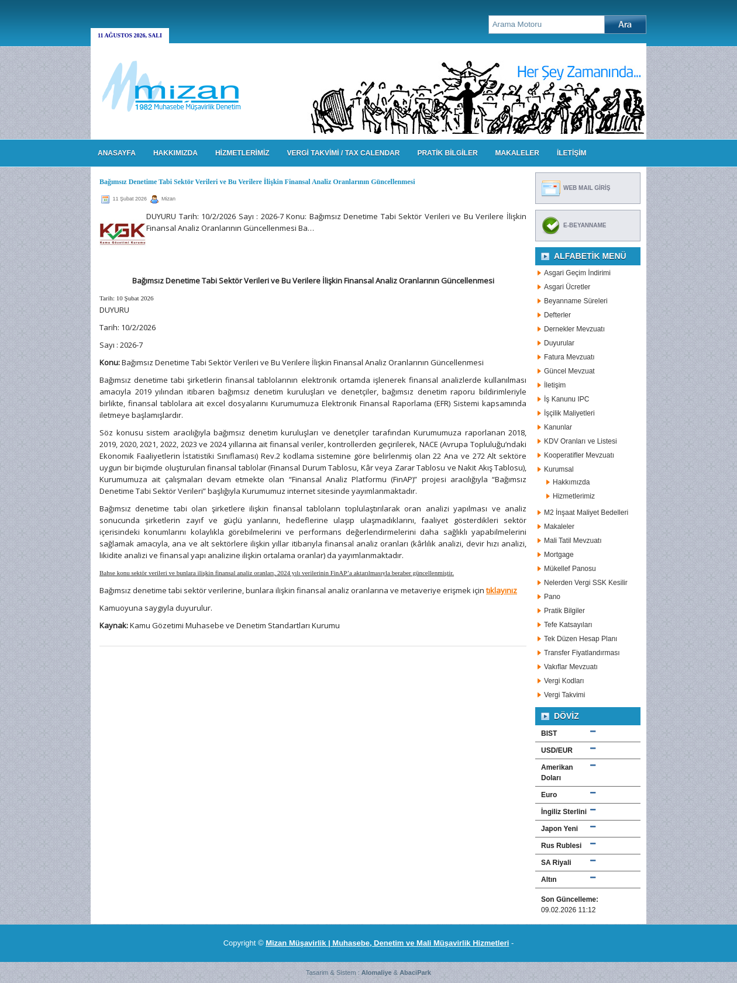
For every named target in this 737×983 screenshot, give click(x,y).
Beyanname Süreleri (576, 301)
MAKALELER (517, 153)
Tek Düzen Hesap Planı (580, 639)
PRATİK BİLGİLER (447, 153)
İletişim (555, 385)
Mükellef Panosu (570, 569)
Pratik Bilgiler (564, 611)
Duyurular (559, 343)
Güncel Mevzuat (569, 371)
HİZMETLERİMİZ (242, 153)
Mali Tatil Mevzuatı (572, 541)
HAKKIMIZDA (175, 153)
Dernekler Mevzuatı (574, 329)
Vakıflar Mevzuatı (571, 667)
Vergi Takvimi (564, 695)
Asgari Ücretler (567, 287)
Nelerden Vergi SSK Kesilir (586, 583)
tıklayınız (501, 590)
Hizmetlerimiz (574, 496)
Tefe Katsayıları (568, 625)
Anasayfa (117, 153)
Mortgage (559, 555)
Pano (552, 597)
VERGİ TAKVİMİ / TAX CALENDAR (343, 153)
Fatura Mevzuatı (569, 357)
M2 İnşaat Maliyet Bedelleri (586, 512)
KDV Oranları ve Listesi (580, 441)
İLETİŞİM (572, 153)
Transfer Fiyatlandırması (582, 653)
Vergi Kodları (564, 681)
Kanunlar (558, 427)
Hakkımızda (571, 482)
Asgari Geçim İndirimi (577, 273)
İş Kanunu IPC (566, 399)
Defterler (557, 315)
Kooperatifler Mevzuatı (579, 455)
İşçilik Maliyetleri (569, 413)
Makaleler (559, 526)
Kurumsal (559, 469)
